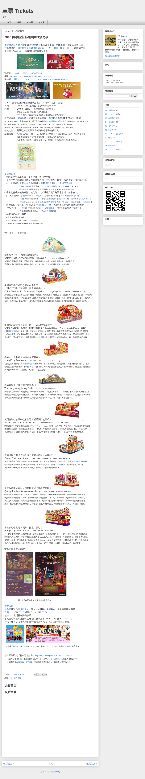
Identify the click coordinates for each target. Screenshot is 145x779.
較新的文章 (8, 763)
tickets (124, 36)
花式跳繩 (81, 199)
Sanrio (49, 186)
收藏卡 (41, 22)
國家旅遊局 (12, 331)
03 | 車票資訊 (110, 118)
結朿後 (25, 609)
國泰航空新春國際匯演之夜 (31, 48)
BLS (62, 196)
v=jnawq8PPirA (16, 76)
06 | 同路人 (109, 130)
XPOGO (24, 208)
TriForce (86, 202)
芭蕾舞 (48, 202)
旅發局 (7, 609)
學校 (52, 202)
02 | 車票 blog (110, 110)
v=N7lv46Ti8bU (36, 73)
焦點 (11, 174)
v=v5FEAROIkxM (45, 76)
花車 (62, 392)
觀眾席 (21, 118)
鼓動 (66, 202)
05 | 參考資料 (110, 126)
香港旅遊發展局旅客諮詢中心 (54, 121)
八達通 (30, 22)
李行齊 (23, 196)
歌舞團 (69, 183)
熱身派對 (42, 205)
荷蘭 (21, 189)
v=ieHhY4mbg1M (61, 79)
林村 (68, 646)
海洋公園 (75, 461)
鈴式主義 (50, 208)
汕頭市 (47, 183)
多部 (48, 609)
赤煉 (58, 202)
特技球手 (75, 208)
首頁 (50, 763)
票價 (51, 118)
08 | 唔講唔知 (110, 146)
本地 (13, 196)
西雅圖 (63, 189)
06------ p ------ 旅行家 (113, 134)
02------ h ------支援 (112, 114)
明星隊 (55, 186)
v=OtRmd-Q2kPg (21, 73)
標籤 (55, 659)
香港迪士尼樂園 (28, 364)
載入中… (109, 165)
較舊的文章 (91, 763)
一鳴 (62, 202)
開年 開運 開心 (62, 48)
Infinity (23, 202)
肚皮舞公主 (40, 196)
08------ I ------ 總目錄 (113, 150)
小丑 (30, 220)
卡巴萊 (64, 183)
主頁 (9, 22)
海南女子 (27, 183)
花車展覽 (8, 606)
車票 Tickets (18, 11)
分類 (50, 659)
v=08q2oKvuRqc (30, 76)
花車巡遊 (29, 662)
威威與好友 (60, 465)
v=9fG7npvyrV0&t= (45, 79)
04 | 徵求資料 (110, 122)
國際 (12, 183)
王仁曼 (42, 202)
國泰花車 (58, 261)
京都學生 (26, 186)
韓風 (70, 196)
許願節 (14, 646)
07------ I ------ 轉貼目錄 (113, 142)
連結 (19, 22)
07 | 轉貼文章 (110, 138)
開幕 (16, 79)
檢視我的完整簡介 (113, 56)
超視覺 (47, 211)
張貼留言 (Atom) (53, 772)
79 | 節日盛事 (15, 678)
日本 (44, 186)
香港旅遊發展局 (12, 45)
